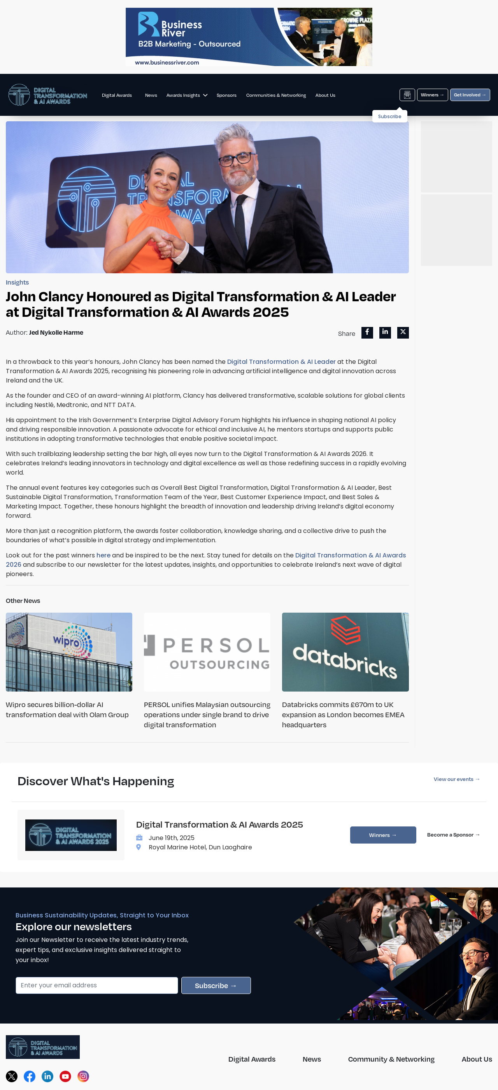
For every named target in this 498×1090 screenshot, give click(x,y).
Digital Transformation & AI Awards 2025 (219, 824)
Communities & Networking (276, 95)
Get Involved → (470, 95)
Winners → (432, 95)
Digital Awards (117, 95)
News (151, 95)
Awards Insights (187, 95)
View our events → (457, 779)
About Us (325, 95)
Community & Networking (391, 1058)
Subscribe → (216, 985)
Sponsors (227, 95)
